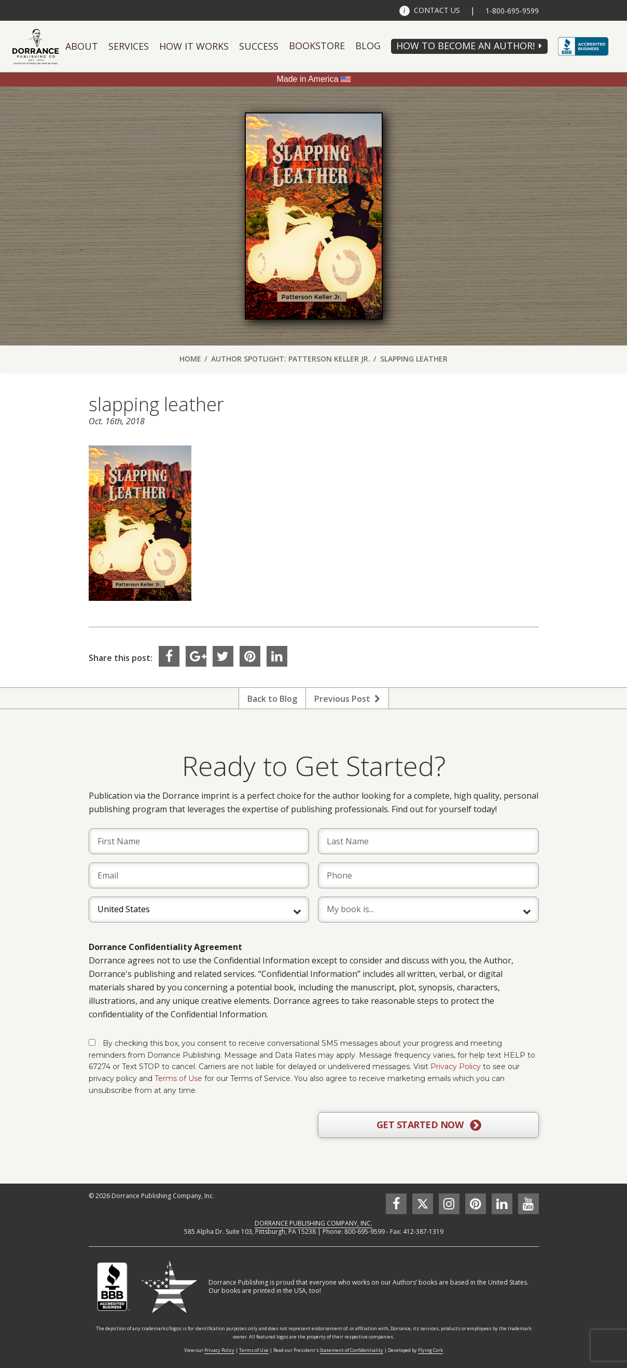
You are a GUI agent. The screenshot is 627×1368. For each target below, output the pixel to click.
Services (128, 46)
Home (190, 359)
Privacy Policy (455, 1066)
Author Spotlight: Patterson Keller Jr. (290, 359)
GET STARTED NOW (429, 1125)
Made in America (307, 79)
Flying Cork (430, 1350)
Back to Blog (272, 698)
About (81, 46)
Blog (368, 45)
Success (258, 46)
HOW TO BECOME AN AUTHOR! (465, 45)
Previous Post (347, 698)
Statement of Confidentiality (351, 1350)
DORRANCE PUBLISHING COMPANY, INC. (313, 1223)
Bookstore (317, 45)
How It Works (194, 46)
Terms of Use (178, 1078)
